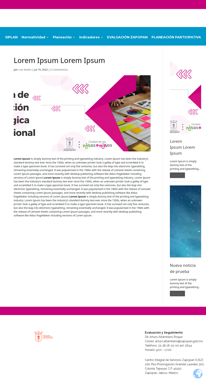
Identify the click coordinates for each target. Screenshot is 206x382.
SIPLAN (11, 37)
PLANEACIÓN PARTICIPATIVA (176, 37)
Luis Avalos (25, 69)
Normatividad (33, 37)
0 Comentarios (59, 69)
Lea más (177, 175)
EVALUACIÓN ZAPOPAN (127, 37)
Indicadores (89, 37)
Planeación (62, 37)
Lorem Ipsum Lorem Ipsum (182, 147)
